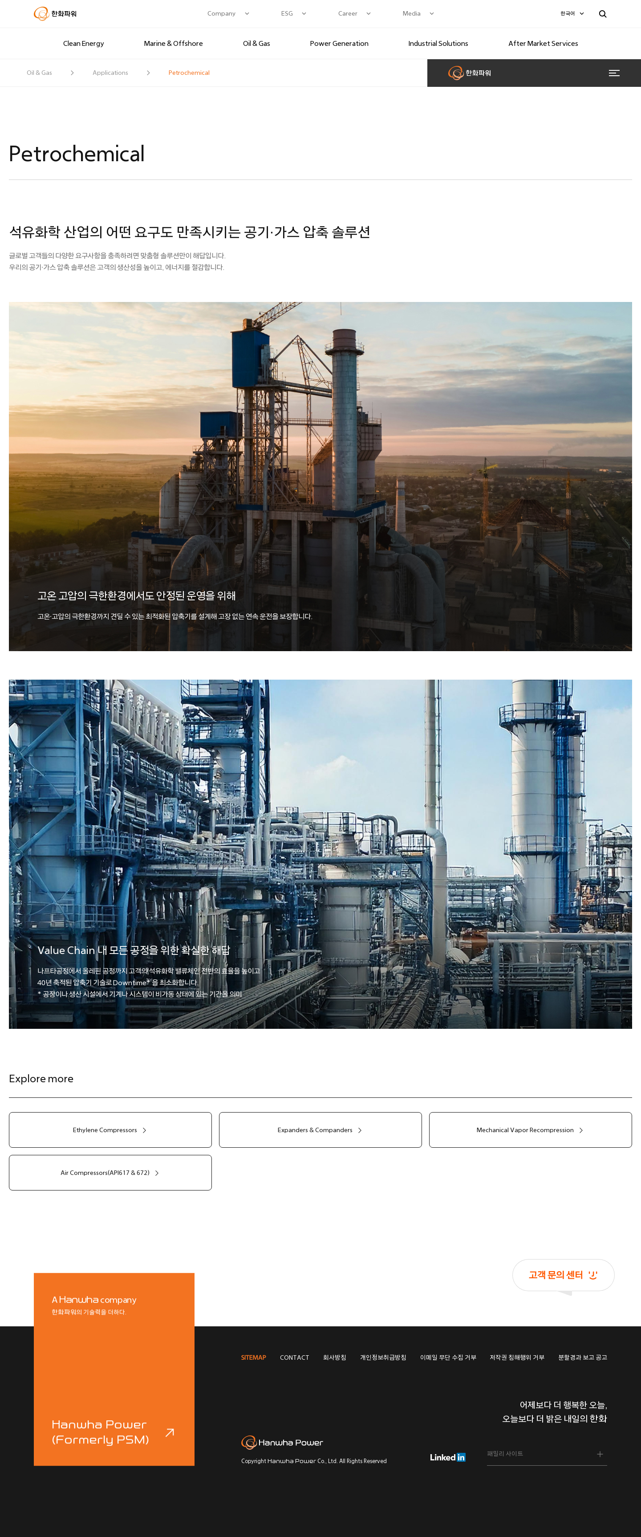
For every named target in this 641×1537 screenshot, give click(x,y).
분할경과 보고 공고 (582, 1357)
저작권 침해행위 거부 (517, 1357)
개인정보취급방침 (383, 1357)
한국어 (567, 13)
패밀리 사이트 (505, 1454)
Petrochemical (189, 72)
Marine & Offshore (173, 43)
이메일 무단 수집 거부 (448, 1357)
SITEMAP (253, 1357)
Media (412, 13)
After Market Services (543, 43)
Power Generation (339, 43)
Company (221, 13)
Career (347, 13)
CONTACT (294, 1357)
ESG (287, 13)
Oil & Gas (256, 43)
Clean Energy (83, 43)
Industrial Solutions (438, 43)
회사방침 (334, 1357)
